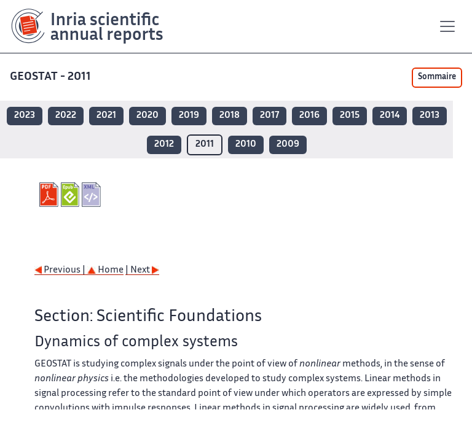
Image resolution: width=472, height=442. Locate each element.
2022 (65, 116)
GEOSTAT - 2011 (50, 77)
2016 (309, 116)
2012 (164, 145)
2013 (429, 116)
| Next (142, 270)
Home (105, 270)
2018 (229, 116)
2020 (147, 116)
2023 (24, 116)
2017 (269, 116)
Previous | (60, 270)
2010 (245, 145)
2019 (189, 116)
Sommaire (437, 77)
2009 (288, 145)
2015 (350, 116)
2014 (389, 116)
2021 (106, 116)
